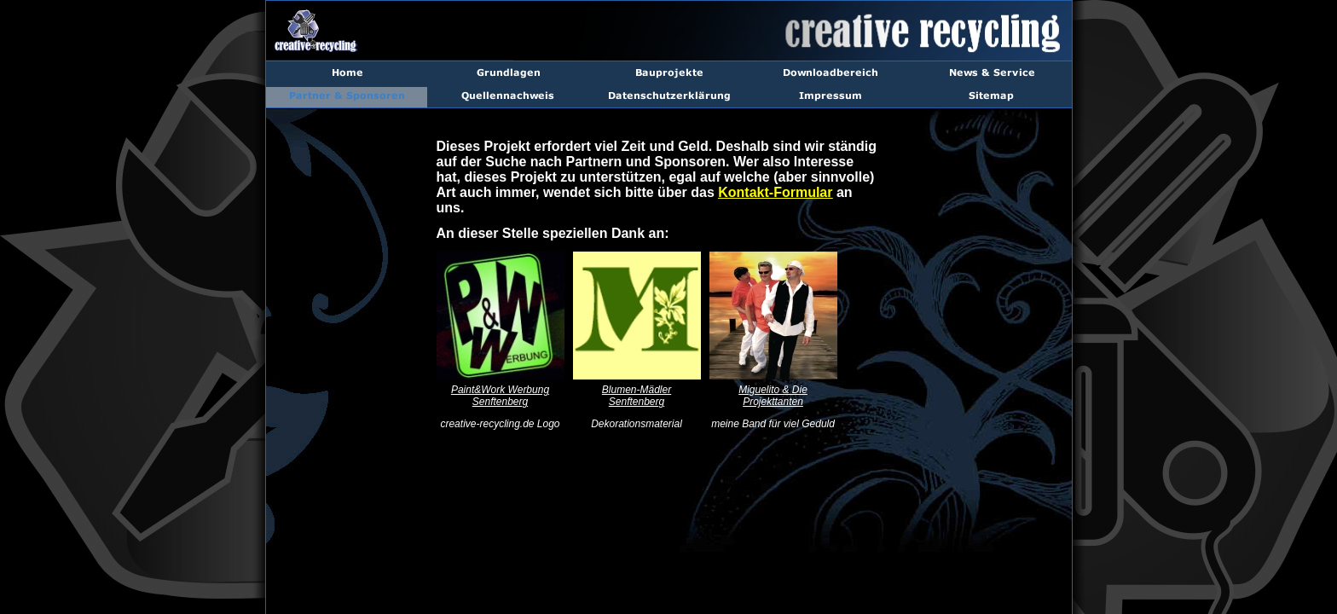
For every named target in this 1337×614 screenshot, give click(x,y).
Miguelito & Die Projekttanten (772, 396)
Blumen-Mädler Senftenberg (636, 396)
